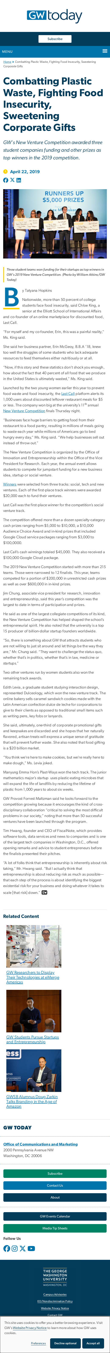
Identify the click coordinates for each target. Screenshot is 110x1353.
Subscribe (55, 39)
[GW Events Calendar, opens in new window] (55, 1216)
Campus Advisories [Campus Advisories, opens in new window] (54, 1294)
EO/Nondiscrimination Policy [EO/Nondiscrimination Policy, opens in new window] (55, 1301)
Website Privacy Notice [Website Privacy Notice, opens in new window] (55, 1308)
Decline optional (65, 1343)
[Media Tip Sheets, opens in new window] (55, 1228)
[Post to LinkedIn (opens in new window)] (19, 180)
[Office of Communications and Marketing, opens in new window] (40, 1144)
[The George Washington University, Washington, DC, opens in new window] (55, 1277)
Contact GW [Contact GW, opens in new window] (55, 1315)
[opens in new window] (7, 1251)
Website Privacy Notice (30, 1328)
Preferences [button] (38, 1343)
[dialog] (55, 1334)
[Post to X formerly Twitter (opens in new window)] (12, 180)
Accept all (93, 1343)
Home (7, 61)
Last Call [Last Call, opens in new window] (68, 394)
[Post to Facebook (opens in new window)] (6, 180)
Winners (9, 484)
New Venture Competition (24, 411)
